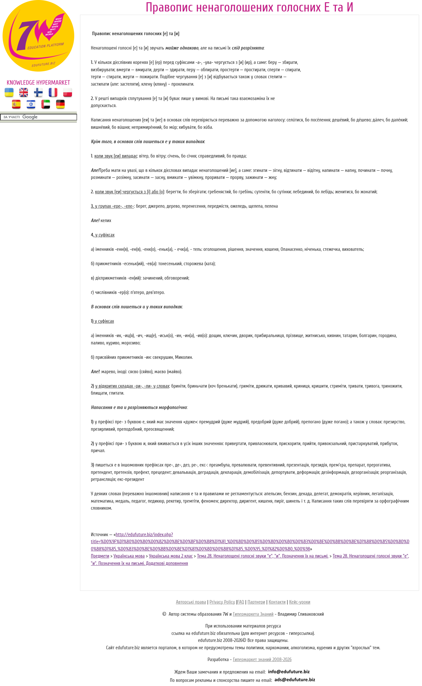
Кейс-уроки (299, 602)
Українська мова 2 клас (171, 556)
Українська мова (129, 556)
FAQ (240, 602)
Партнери (256, 602)
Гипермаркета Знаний (253, 614)
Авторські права (191, 602)
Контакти (277, 602)
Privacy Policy (222, 602)
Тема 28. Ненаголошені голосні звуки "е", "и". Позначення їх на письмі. (263, 556)
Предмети (100, 556)
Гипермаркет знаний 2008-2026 (262, 659)
